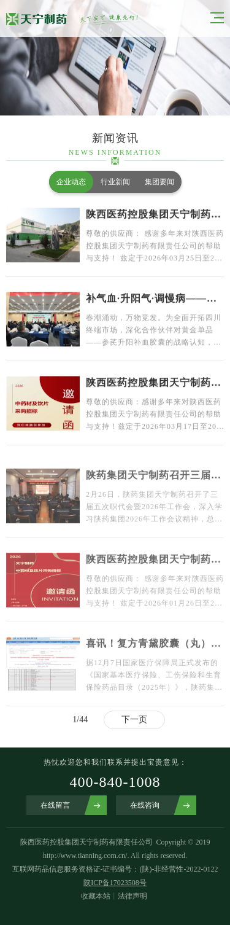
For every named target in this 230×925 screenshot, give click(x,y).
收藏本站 (95, 896)
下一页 (134, 719)
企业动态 (71, 182)
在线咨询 (144, 805)
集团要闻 (159, 182)
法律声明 (132, 896)
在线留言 (55, 805)
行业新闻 (115, 182)
